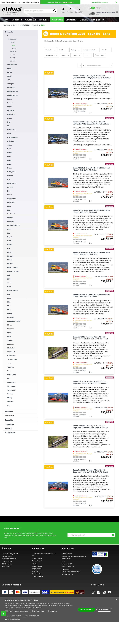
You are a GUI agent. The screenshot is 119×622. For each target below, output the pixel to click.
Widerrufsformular (68, 566)
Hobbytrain (11, 172)
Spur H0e (13, 58)
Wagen (14, 48)
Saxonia (10, 340)
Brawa (9, 99)
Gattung (75, 50)
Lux (8, 248)
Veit (8, 379)
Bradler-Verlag (12, 95)
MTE (8, 279)
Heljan (9, 160)
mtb (8, 275)
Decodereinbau (37, 558)
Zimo (9, 405)
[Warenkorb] (94, 8)
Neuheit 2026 (12, 39)
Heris (9, 164)
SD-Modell (11, 348)
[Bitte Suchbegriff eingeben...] (38, 11)
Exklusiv (8, 428)
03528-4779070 (68, 2)
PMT (8, 306)
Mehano (10, 260)
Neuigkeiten (10, 433)
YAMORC (10, 401)
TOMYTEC (10, 367)
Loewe (9, 244)
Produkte (9, 420)
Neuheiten (9, 32)
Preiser (9, 313)
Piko (8, 302)
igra (8, 179)
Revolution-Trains (13, 321)
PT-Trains (10, 317)
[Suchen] (54, 11)
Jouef (9, 191)
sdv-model (11, 352)
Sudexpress (11, 356)
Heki (9, 156)
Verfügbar (100, 55)
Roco (9, 336)
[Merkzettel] (70, 11)
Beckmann (11, 87)
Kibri (9, 206)
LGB (8, 233)
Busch (9, 107)
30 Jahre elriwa (7, 564)
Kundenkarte (36, 574)
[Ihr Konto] (63, 11)
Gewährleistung (37, 566)
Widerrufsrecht (67, 564)
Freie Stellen (6, 566)
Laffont (10, 218)
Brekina (10, 103)
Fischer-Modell (12, 137)
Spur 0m (12, 61)
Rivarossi (10, 329)
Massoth (10, 256)
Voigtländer (11, 390)
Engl (8, 122)
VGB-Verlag (11, 382)
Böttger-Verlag (12, 91)
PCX (8, 294)
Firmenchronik (7, 561)
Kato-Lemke (11, 199)
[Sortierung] (99, 65)
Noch (9, 287)
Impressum (65, 569)
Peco (9, 298)
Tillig (9, 363)
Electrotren (11, 114)
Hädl (9, 149)
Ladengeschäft (7, 556)
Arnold (9, 72)
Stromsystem (51, 55)
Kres (8, 210)
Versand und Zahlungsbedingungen (74, 556)
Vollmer (10, 394)
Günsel (9, 145)
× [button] (116, 599)
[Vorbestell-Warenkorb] (101, 13)
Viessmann (11, 386)
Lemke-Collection (13, 225)
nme (8, 283)
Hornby (10, 176)
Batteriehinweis (67, 554)
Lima (9, 241)
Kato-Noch (11, 202)
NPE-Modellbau (12, 290)
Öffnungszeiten (104, 2)
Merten (10, 264)
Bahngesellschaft (90, 50)
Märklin (10, 252)
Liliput (9, 237)
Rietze (9, 325)
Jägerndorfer (12, 183)
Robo (9, 333)
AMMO (9, 68)
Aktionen (9, 411)
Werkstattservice (37, 561)
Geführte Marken (67, 574)
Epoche (106, 50)
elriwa (9, 118)
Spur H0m (13, 52)
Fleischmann (11, 141)
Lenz (9, 229)
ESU (8, 126)
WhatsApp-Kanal (37, 576)
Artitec (9, 76)
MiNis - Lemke (12, 267)
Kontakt (34, 563)
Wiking (9, 398)
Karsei (9, 195)
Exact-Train (11, 130)
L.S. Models (11, 214)
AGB (63, 561)
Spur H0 (12, 42)
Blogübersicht (36, 569)
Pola (8, 310)
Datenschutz (66, 559)
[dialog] (59, 609)
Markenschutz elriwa (9, 559)
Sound (77, 55)
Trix (8, 371)
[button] (3, 613)
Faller (9, 133)
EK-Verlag (10, 110)
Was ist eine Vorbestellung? (71, 572)
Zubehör (12, 55)
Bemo (9, 36)
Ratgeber (35, 571)
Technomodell (12, 359)
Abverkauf (9, 416)
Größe (63, 50)
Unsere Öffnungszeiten (10, 554)
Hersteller (50, 50)
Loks (13, 45)
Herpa (9, 168)
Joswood (10, 187)
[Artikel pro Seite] (81, 65)
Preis (88, 55)
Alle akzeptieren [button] (86, 609)
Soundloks (9, 424)
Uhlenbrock (11, 375)
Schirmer (10, 344)
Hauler (9, 153)
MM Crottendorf (13, 271)
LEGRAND (10, 222)
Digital (65, 55)
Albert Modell (12, 65)
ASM (8, 80)
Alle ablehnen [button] (104, 609)
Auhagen (10, 84)
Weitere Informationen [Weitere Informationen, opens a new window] (34, 607)
